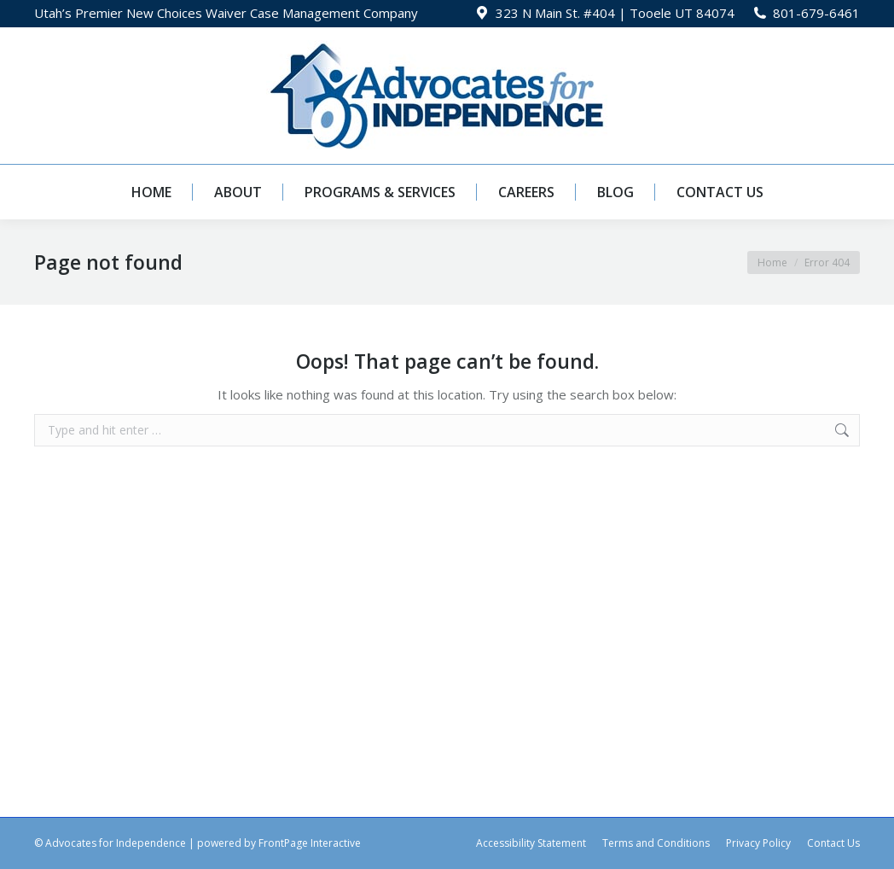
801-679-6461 (816, 12)
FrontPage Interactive (309, 843)
